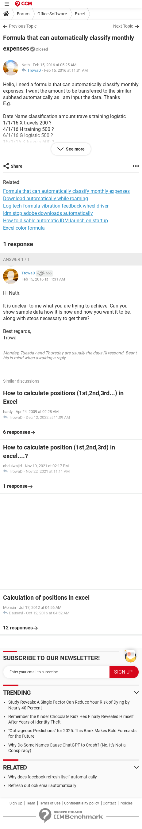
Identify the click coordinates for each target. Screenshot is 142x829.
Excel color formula (24, 228)
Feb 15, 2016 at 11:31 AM (66, 70)
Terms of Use (49, 803)
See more (75, 149)
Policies (126, 803)
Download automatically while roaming (45, 198)
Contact (109, 803)
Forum (23, 13)
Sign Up (16, 803)
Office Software (52, 13)
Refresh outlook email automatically (42, 785)
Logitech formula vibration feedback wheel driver (56, 206)
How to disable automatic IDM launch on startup (55, 220)
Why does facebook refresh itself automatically (52, 776)
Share (16, 166)
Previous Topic (22, 26)
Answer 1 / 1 (16, 259)
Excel (80, 13)
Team (30, 803)
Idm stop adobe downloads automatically (48, 213)
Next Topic (123, 26)
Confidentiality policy (81, 803)
